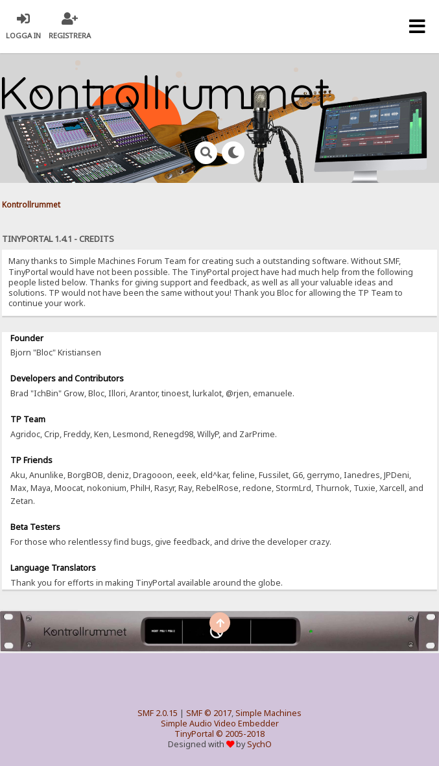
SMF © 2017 (208, 713)
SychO (259, 744)
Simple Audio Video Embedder (220, 723)
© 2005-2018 (240, 733)
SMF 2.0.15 (157, 713)
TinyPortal (194, 733)
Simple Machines (268, 713)
